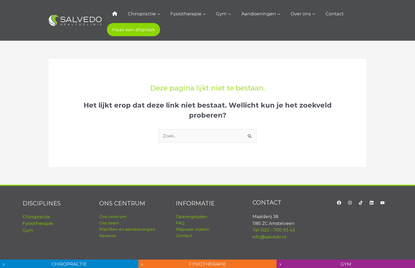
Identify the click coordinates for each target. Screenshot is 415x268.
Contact (306, 13)
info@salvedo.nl (269, 223)
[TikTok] (361, 189)
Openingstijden (192, 203)
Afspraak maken (193, 216)
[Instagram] (350, 189)
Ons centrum (113, 203)
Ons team (109, 209)
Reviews (107, 222)
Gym (209, 13)
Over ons (278, 13)
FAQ (180, 209)
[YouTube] (382, 189)
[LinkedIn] (371, 189)
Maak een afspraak (342, 13)
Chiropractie (140, 13)
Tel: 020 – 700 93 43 (273, 217)
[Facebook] (339, 189)
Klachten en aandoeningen (128, 216)
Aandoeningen (241, 13)
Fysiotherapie (179, 13)
